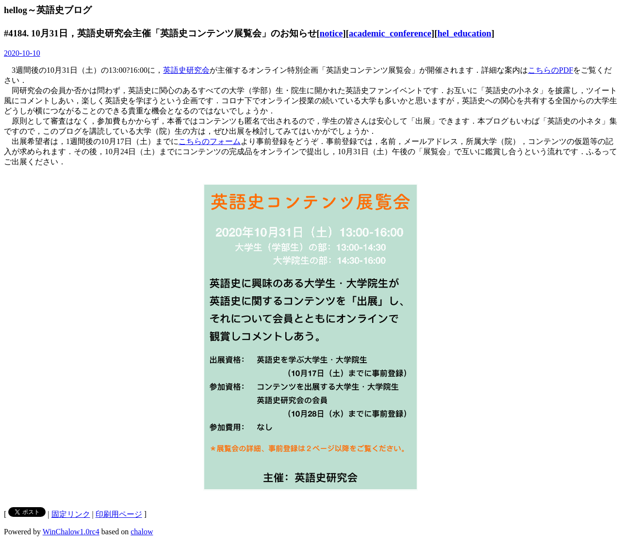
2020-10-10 (22, 53)
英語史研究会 (186, 70)
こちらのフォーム (210, 141)
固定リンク (70, 514)
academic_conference (390, 33)
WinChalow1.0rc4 (71, 532)
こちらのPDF (550, 70)
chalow (142, 532)
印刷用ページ (119, 514)
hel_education (464, 33)
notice (331, 33)
